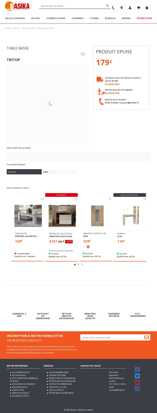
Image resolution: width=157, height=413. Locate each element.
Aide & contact (56, 390)
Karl (85, 236)
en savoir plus (112, 84)
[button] (75, 264)
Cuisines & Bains (55, 18)
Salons (35, 18)
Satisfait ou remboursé (60, 384)
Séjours (16, 28)
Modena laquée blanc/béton (31, 236)
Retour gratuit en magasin (61, 381)
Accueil (8, 28)
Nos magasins (18, 375)
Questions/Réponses (58, 372)
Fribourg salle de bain (61, 236)
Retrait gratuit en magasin (61, 378)
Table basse (21, 233)
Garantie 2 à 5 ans (57, 387)
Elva (119, 236)
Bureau (121, 233)
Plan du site (18, 390)
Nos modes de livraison (23, 384)
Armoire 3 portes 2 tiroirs (96, 233)
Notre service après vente (60, 393)
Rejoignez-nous (19, 387)
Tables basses (28, 28)
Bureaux (110, 18)
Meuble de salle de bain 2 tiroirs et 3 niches (71, 233)
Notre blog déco (20, 396)
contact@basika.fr (117, 390)
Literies (94, 18)
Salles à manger (15, 18)
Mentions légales (20, 393)
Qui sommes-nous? (21, 372)
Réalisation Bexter (85, 410)
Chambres (78, 18)
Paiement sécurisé (57, 375)
